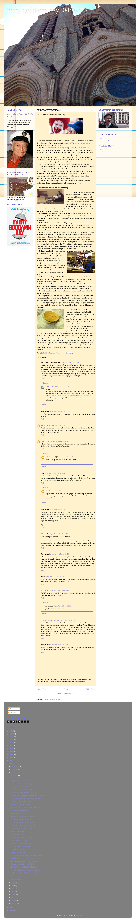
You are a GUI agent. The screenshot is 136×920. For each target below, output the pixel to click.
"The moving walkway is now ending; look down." (26, 799)
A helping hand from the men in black (22, 819)
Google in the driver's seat (19, 840)
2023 (11, 740)
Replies (45, 383)
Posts (10, 709)
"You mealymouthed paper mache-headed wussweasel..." (28, 796)
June (13, 888)
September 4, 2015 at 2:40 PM (54, 576)
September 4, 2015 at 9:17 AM (58, 491)
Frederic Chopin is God (48, 620)
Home (66, 689)
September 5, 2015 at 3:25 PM (66, 620)
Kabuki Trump (15, 813)
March (13, 897)
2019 (11, 752)
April (13, 894)
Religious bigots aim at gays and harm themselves (26, 855)
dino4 (67, 915)
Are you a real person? (18, 778)
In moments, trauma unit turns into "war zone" (25, 822)
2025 (11, 734)
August (13, 883)
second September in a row (84, 143)
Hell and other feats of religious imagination (24, 873)
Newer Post (42, 689)
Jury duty (14, 876)
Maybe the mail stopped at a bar (21, 852)
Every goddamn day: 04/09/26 (45, 10)
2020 (11, 749)
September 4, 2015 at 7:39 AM (58, 411)
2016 (11, 761)
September (14, 775)
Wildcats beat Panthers (18, 834)
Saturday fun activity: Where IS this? (22, 790)
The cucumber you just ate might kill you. (24, 861)
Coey (47, 491)
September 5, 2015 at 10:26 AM (59, 590)
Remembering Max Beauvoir (20, 810)
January (13, 903)
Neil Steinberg (50, 457)
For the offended (104, 141)
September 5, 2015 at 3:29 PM (63, 606)
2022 (11, 743)
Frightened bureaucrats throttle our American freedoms (28, 781)
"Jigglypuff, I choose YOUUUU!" (21, 843)
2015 (11, 764)
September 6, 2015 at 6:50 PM (58, 644)
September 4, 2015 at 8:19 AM (61, 425)
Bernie (47, 386)
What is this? (103, 152)
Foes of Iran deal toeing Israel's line (22, 858)
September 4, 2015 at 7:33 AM (59, 386)
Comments (12, 712)
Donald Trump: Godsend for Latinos (22, 828)
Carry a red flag (16, 879)
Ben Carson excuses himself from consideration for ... (27, 807)
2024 (11, 737)
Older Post (90, 689)
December (14, 766)
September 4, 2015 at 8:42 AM (66, 457)
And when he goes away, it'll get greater (23, 825)
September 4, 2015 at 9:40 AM (59, 534)
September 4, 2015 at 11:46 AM (59, 554)
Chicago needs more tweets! (19, 849)
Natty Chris (45, 441)
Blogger (79, 915)
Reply (43, 379)
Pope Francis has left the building (21, 784)
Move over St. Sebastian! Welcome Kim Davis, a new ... (28, 870)
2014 (11, 907)
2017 (11, 758)
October (14, 772)
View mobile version (66, 693)
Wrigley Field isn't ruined (19, 787)
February (14, 900)
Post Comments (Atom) (52, 699)
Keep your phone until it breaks (20, 846)
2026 (11, 731)
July (12, 886)
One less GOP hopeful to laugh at (21, 801)
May (13, 891)
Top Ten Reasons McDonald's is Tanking (23, 867)
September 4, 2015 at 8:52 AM (58, 509)
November (14, 769)
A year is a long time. (17, 831)
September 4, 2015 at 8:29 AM (58, 441)
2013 (11, 910)
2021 (11, 746)
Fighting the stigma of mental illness (22, 804)
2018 (11, 755)
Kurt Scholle (45, 590)
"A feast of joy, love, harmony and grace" (23, 793)
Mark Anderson (46, 425)
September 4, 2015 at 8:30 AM (56, 473)
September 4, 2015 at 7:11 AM (70, 362)
